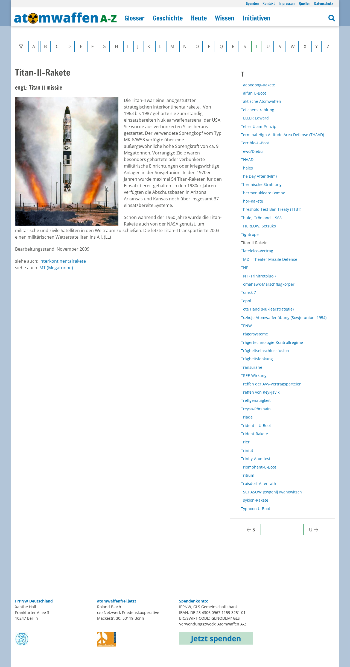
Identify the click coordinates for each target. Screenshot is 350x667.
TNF (244, 267)
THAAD (247, 159)
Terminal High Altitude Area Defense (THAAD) (282, 134)
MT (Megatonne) (56, 268)
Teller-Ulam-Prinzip (258, 126)
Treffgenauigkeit (256, 400)
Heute (199, 18)
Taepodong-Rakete (258, 84)
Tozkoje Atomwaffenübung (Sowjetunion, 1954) (283, 317)
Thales (247, 168)
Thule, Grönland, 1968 (261, 217)
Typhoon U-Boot (255, 508)
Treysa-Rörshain (256, 408)
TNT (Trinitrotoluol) (258, 276)
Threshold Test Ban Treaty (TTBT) (271, 209)
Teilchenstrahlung (257, 109)
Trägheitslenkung (257, 358)
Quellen (304, 3)
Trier (245, 441)
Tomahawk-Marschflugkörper (267, 284)
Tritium (247, 475)
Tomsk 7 (248, 292)
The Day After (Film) (259, 176)
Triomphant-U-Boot (258, 467)
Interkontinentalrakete (62, 261)
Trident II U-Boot (256, 425)
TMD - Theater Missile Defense (269, 259)
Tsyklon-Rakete (254, 500)
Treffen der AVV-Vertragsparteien (271, 384)
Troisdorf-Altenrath (258, 483)
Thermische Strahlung (261, 184)
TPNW (246, 325)
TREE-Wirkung (254, 375)
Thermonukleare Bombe (263, 192)
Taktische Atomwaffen (261, 101)
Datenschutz (323, 3)
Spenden (252, 3)
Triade (247, 417)
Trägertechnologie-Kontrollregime (272, 342)
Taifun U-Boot (253, 93)
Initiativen (256, 18)
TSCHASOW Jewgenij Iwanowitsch (271, 492)
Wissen (224, 18)
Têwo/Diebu (252, 151)
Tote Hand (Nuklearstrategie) (267, 309)
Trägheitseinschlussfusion (265, 350)
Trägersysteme (254, 334)
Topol (246, 300)
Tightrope (250, 234)
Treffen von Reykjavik (260, 392)
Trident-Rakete (254, 433)
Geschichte (168, 18)
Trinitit (247, 450)
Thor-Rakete (252, 201)
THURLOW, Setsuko (258, 226)
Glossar (134, 18)
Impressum (287, 3)
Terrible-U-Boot (255, 142)
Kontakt (268, 3)
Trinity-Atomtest (255, 458)
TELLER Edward (255, 118)
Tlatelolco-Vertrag (257, 250)
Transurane (251, 367)
